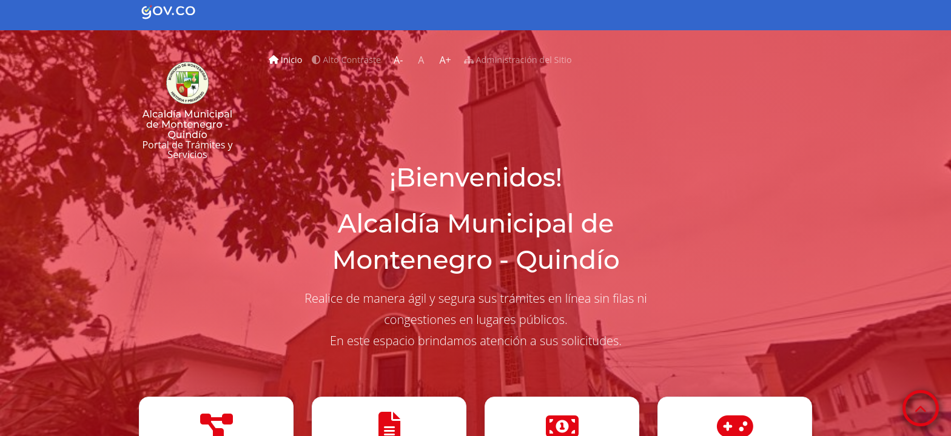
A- (398, 60)
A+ (445, 60)
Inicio (288, 58)
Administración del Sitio (518, 59)
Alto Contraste (346, 59)
